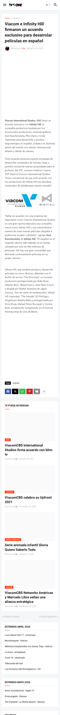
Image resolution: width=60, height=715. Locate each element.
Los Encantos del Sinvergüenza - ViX (23, 669)
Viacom (16, 18)
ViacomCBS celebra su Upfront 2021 (28, 500)
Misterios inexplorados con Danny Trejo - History (28, 646)
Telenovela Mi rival (14, 663)
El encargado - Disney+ (16, 696)
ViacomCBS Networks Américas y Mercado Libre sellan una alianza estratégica (29, 597)
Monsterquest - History (16, 640)
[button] (4, 5)
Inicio (7, 18)
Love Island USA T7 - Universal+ (20, 635)
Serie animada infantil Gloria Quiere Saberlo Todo (26, 547)
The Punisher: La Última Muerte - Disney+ (25, 702)
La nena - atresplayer (15, 652)
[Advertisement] (30, 85)
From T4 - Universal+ (15, 657)
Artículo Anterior (12, 616)
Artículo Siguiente (47, 616)
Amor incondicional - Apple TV (19, 690)
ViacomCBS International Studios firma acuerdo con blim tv (28, 449)
